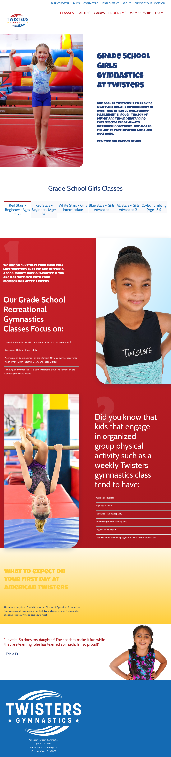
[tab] (17, 209)
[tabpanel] (85, 220)
